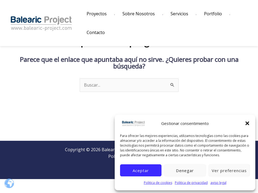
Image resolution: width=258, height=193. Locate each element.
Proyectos (97, 14)
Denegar (185, 170)
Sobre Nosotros (138, 14)
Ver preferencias (229, 170)
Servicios (179, 14)
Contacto (96, 32)
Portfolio (213, 14)
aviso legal (218, 182)
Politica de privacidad (191, 182)
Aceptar (141, 170)
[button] (247, 123)
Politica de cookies (158, 182)
